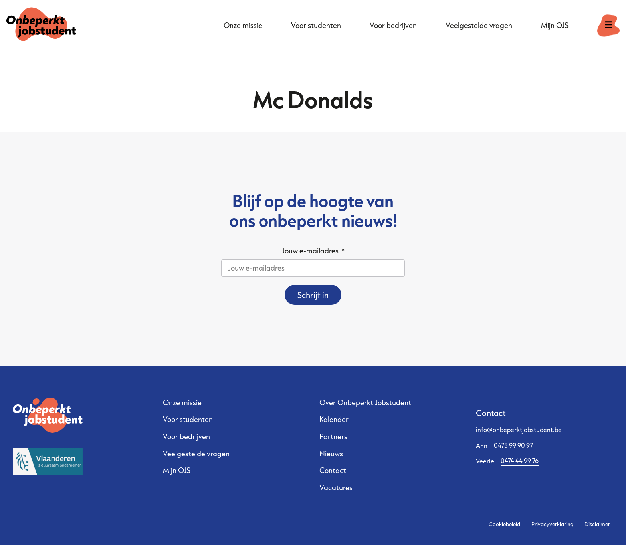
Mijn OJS (555, 25)
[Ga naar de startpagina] (41, 25)
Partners (333, 436)
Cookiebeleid (504, 524)
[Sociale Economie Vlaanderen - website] (48, 461)
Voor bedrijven (393, 25)
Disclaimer (597, 524)
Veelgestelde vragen (479, 25)
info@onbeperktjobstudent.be (519, 429)
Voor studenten (316, 25)
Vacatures (336, 487)
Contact (332, 470)
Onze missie (243, 25)
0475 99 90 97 (513, 445)
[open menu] (608, 25)
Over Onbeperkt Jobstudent (365, 402)
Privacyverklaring (552, 524)
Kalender (334, 419)
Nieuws (331, 453)
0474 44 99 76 (520, 460)
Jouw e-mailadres (313, 250)
